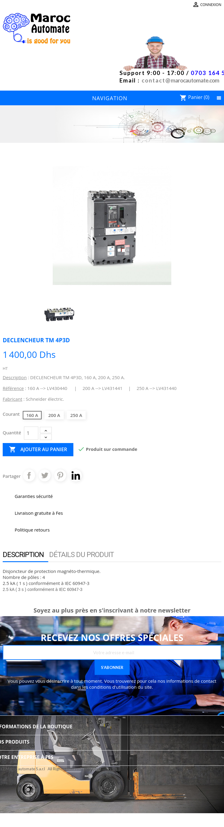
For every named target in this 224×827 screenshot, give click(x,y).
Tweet (45, 475)
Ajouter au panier (38, 450)
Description (23, 554)
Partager (29, 475)
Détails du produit (81, 554)
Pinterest (60, 475)
